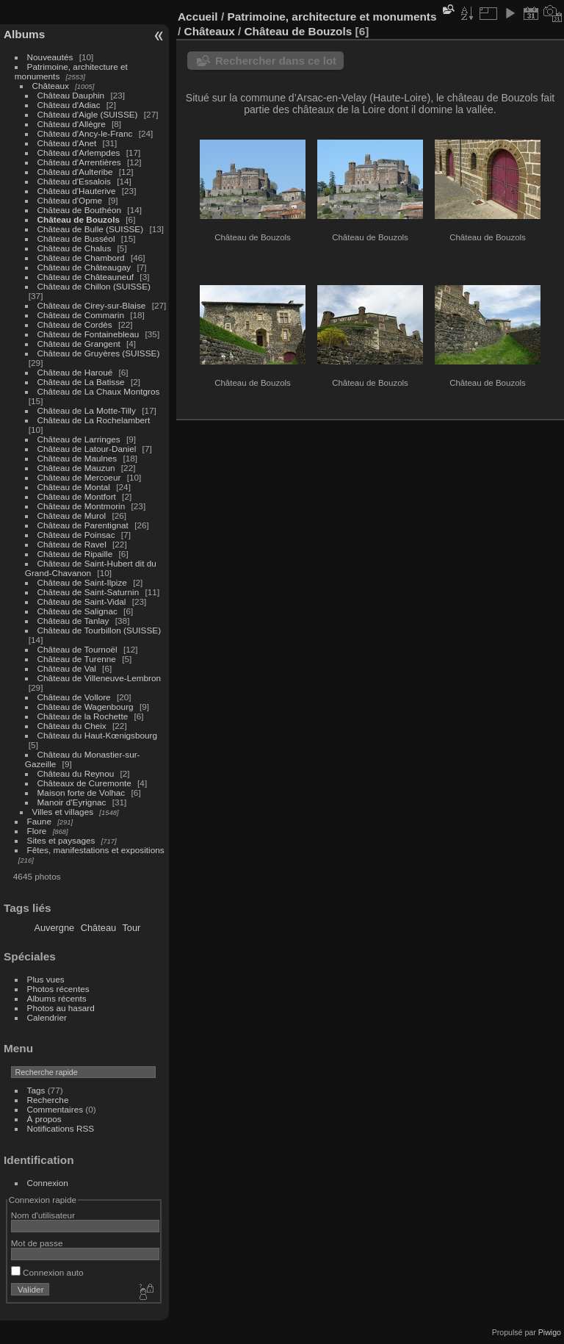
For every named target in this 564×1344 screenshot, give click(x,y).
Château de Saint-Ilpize (82, 582)
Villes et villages (63, 811)
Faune (39, 821)
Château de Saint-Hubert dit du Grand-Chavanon (90, 568)
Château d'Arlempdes (78, 152)
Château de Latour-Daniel (87, 448)
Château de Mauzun (76, 467)
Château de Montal (73, 487)
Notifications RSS (61, 1128)
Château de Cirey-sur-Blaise (91, 305)
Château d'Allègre (71, 124)
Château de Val (66, 668)
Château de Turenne (76, 659)
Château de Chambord (81, 257)
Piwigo (549, 1332)
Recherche (48, 1099)
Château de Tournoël (77, 649)
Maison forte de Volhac (81, 792)
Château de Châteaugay (84, 267)
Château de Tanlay (73, 620)
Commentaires (55, 1109)
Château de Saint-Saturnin (88, 592)
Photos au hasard (61, 1008)
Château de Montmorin (81, 506)
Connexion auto (47, 1272)
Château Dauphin (71, 95)
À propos (44, 1119)
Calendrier (47, 1017)
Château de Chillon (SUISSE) (94, 286)
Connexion (47, 1182)
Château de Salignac (77, 611)
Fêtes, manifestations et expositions (95, 850)
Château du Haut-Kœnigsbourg (97, 735)
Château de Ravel (71, 544)
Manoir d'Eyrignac (71, 802)
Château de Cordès (74, 324)
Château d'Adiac (69, 104)
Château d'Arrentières (79, 162)
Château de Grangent (78, 343)
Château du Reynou (76, 773)
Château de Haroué (76, 372)
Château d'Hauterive (76, 190)
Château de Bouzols (78, 219)
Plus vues (46, 979)
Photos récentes (58, 988)
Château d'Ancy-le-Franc (85, 133)
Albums (24, 34)
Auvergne (54, 927)
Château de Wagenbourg (85, 706)
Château (98, 927)
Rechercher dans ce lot (275, 60)
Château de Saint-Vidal (81, 601)
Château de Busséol (76, 238)
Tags (36, 1090)
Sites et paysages (61, 840)
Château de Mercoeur (79, 477)
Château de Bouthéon (79, 210)
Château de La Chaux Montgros (98, 391)
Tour (131, 927)
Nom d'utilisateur (43, 1215)
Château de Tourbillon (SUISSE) (99, 630)
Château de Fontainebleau (88, 334)
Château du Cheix (71, 725)
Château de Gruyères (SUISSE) (98, 353)
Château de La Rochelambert (94, 420)
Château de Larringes (78, 439)
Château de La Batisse (81, 382)
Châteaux (50, 85)
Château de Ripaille (75, 553)
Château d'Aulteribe (75, 171)
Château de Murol (71, 515)
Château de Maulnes (77, 458)
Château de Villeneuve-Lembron (99, 678)
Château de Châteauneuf (85, 276)
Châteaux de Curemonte (84, 783)
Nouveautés (50, 57)
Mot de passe (37, 1243)
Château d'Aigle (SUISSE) (87, 114)
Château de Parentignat (83, 525)
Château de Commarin (80, 315)
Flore (37, 830)
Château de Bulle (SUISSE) (90, 229)
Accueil (198, 16)
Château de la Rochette (83, 716)
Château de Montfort (76, 496)
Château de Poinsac (76, 534)
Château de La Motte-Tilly (86, 410)
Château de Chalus (74, 248)
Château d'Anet (67, 143)
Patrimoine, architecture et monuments (331, 16)
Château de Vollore (74, 697)
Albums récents (57, 998)
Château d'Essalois (74, 181)
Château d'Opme (70, 200)
